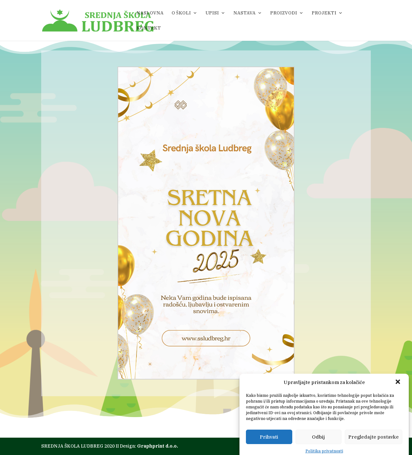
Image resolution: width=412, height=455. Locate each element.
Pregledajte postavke (373, 445)
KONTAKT (148, 28)
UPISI (212, 13)
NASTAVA (244, 13)
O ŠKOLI (181, 13)
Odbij (318, 445)
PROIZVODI (283, 13)
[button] (398, 391)
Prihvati (269, 445)
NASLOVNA (150, 13)
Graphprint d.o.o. (157, 446)
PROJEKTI (324, 13)
